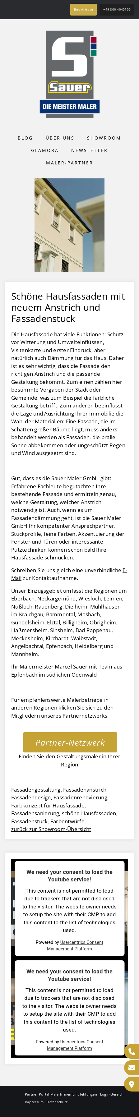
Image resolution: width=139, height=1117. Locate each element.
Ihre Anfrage (83, 9)
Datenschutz (57, 1102)
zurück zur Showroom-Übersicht (51, 829)
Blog (25, 138)
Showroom (104, 138)
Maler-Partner (69, 163)
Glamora (45, 150)
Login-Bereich (111, 1094)
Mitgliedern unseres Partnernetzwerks (59, 715)
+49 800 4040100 (117, 9)
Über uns (60, 138)
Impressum (34, 1102)
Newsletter (89, 150)
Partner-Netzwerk (70, 742)
